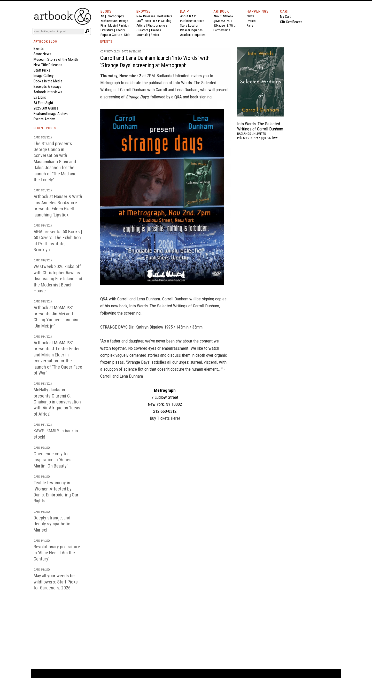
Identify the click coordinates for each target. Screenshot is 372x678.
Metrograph (110, 82)
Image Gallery (43, 75)
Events (251, 21)
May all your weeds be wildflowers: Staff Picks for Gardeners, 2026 (56, 581)
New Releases (145, 16)
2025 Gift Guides (46, 108)
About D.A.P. (188, 16)
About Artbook (223, 16)
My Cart (285, 16)
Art (102, 16)
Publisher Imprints (192, 21)
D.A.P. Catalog (162, 21)
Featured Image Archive (51, 113)
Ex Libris (40, 97)
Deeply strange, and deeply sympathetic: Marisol (52, 524)
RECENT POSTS (45, 128)
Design (123, 21)
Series (155, 35)
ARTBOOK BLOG (45, 41)
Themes (156, 30)
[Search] (59, 31)
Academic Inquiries (192, 35)
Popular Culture (111, 35)
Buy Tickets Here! (165, 418)
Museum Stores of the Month (56, 59)
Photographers (157, 25)
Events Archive (45, 119)
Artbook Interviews (48, 92)
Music (112, 25)
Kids (127, 35)
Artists (140, 25)
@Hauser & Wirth (224, 25)
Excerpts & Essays (47, 86)
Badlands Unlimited (173, 75)
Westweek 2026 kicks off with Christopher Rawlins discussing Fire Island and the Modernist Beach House (58, 278)
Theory (120, 30)
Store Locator (189, 25)
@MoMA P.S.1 (222, 21)
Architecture (108, 21)
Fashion (124, 25)
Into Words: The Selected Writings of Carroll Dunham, (174, 305)
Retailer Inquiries (191, 30)
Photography (115, 16)
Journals (142, 35)
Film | (104, 25)
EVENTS (106, 41)
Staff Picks (143, 21)
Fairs (250, 25)
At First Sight (43, 102)
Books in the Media (48, 81)
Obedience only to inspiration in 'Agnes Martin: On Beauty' (53, 460)
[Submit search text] (87, 31)
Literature (106, 30)
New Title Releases (48, 65)
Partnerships (221, 30)
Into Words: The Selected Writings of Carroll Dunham (260, 126)
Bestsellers (164, 16)
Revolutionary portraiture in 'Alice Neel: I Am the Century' (57, 553)
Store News (42, 54)
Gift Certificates (291, 22)
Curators (142, 30)
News (250, 16)
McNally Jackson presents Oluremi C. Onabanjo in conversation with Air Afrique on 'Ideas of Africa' (57, 402)
